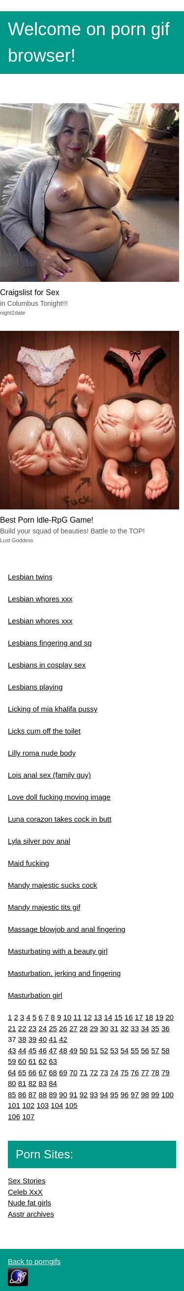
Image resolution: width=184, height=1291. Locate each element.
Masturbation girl (35, 995)
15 (118, 1017)
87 (32, 1094)
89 (53, 1094)
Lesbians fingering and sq (50, 643)
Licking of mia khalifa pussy (53, 709)
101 (14, 1105)
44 (22, 1050)
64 (12, 1072)
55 (135, 1050)
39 (32, 1039)
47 (53, 1050)
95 (114, 1094)
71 (83, 1072)
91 (73, 1094)
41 (53, 1039)
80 (12, 1083)
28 (83, 1028)
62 (43, 1061)
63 (53, 1061)
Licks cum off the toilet (44, 731)
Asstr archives (31, 1214)
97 (135, 1094)
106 (14, 1116)
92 (83, 1094)
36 (165, 1028)
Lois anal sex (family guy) (49, 775)
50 (83, 1050)
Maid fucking (28, 863)
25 (53, 1028)
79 (165, 1072)
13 (98, 1017)
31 (114, 1028)
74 (114, 1072)
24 (43, 1028)
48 (63, 1050)
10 (67, 1017)
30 (104, 1028)
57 (155, 1050)
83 (43, 1083)
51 (94, 1050)
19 (159, 1017)
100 (167, 1094)
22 (22, 1028)
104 (57, 1105)
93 (94, 1094)
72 (94, 1072)
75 (124, 1072)
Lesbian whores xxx (40, 599)
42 (63, 1039)
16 (129, 1017)
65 (22, 1072)
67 (43, 1072)
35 (155, 1028)
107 (28, 1116)
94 (104, 1094)
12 (87, 1017)
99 (155, 1094)
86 (22, 1094)
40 (43, 1039)
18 (149, 1017)
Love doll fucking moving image (59, 797)
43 (12, 1050)
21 (12, 1028)
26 (63, 1028)
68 (53, 1072)
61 (32, 1061)
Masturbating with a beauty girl (57, 951)
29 (94, 1028)
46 (43, 1050)
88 (43, 1094)
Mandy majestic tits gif (44, 907)
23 (32, 1028)
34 (145, 1028)
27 (73, 1028)
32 (124, 1028)
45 (32, 1050)
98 (145, 1094)
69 (63, 1072)
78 (155, 1072)
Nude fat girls (29, 1203)
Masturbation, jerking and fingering (64, 973)
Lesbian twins (30, 577)
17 (139, 1017)
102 (28, 1105)
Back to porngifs (34, 1261)
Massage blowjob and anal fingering (66, 929)
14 (108, 1017)
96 (124, 1094)
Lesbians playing (35, 687)
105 (71, 1105)
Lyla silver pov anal (39, 841)
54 (124, 1050)
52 (104, 1050)
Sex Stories (27, 1180)
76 (135, 1072)
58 (165, 1050)
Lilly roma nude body (42, 753)
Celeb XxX (25, 1192)
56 (145, 1050)
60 (22, 1061)
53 (114, 1050)
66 (32, 1072)
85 (12, 1094)
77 (145, 1072)
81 (22, 1083)
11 (78, 1017)
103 (42, 1105)
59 (12, 1061)
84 (53, 1083)
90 (63, 1094)
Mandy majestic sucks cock (52, 885)
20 (169, 1017)
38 (22, 1039)
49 (73, 1050)
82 (32, 1083)
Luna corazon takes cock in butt (59, 819)
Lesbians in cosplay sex (46, 665)
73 (104, 1072)
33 (135, 1028)
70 (73, 1072)
